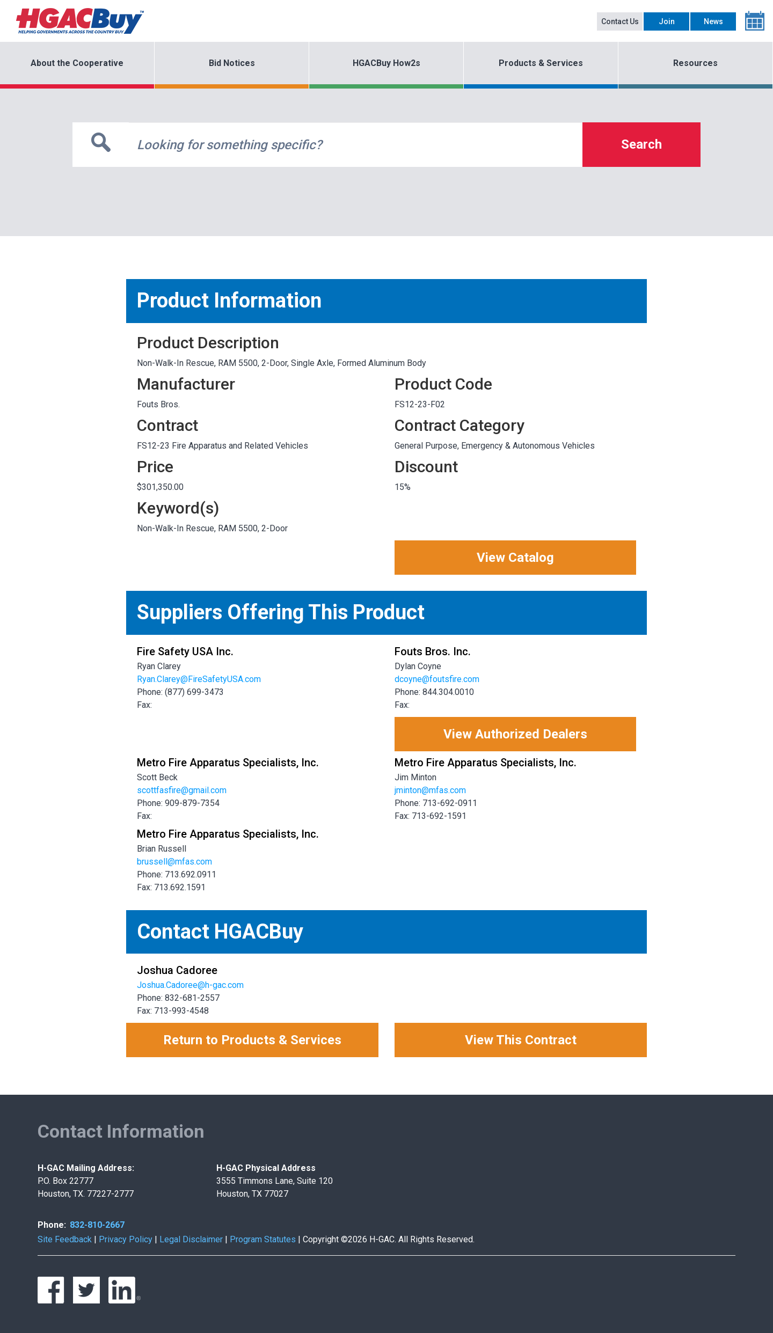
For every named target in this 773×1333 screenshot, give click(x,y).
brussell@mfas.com (174, 861)
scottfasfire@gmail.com (182, 790)
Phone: (52, 1225)
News (713, 21)
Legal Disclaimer (191, 1239)
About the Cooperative (77, 63)
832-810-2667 (97, 1225)
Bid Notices (232, 63)
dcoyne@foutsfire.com (437, 679)
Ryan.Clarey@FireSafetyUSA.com (199, 679)
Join (667, 21)
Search (641, 144)
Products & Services (541, 63)
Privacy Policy (125, 1239)
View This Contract (521, 1040)
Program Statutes (263, 1239)
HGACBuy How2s (386, 63)
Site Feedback (65, 1239)
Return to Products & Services (252, 1040)
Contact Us (620, 21)
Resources (695, 63)
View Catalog (515, 557)
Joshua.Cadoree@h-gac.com (190, 985)
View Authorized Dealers (515, 734)
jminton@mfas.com (430, 790)
